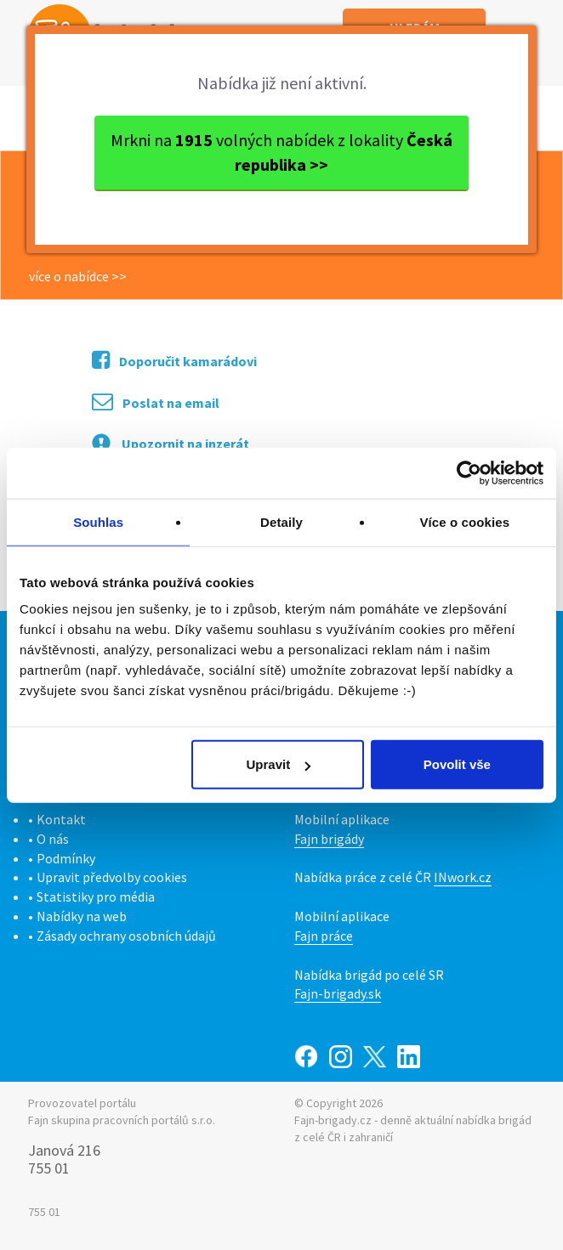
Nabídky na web (82, 916)
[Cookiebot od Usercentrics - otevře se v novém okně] (469, 472)
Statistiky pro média (96, 896)
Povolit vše (457, 764)
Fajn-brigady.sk (337, 993)
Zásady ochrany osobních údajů (126, 935)
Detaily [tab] (281, 521)
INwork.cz (463, 876)
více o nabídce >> (78, 276)
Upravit (279, 764)
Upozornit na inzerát (170, 442)
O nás (53, 838)
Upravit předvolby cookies (112, 876)
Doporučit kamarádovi (174, 359)
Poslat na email (155, 401)
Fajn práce (323, 935)
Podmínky (66, 858)
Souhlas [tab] (98, 521)
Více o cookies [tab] (465, 521)
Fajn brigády (329, 838)
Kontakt (61, 819)
